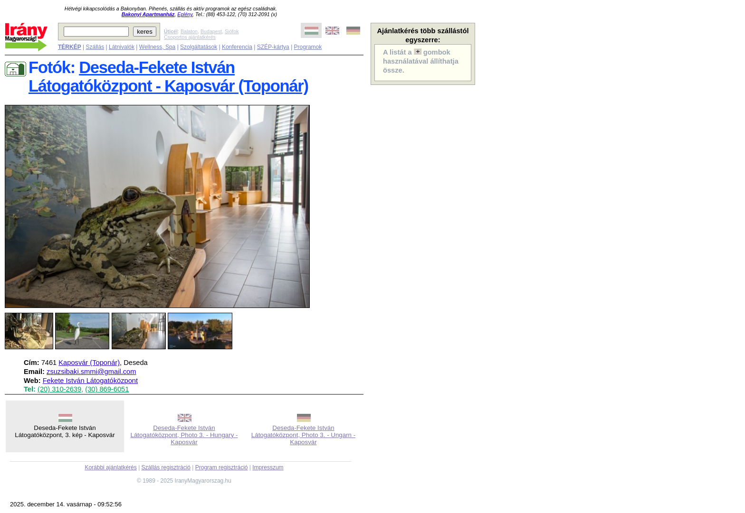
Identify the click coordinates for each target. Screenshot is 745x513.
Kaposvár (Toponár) (89, 362)
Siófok (232, 31)
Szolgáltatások (198, 47)
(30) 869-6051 (107, 389)
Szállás (95, 47)
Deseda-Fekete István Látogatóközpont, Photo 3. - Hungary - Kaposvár (184, 435)
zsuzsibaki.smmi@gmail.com (91, 371)
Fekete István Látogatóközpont (90, 380)
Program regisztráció (221, 467)
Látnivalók (121, 47)
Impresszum (267, 467)
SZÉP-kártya (273, 47)
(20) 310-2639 (59, 389)
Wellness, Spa (157, 47)
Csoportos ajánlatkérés (190, 37)
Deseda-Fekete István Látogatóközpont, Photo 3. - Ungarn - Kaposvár (303, 435)
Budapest (211, 31)
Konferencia (237, 47)
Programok (308, 47)
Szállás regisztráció (166, 467)
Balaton (189, 31)
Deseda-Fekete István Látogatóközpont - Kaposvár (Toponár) (168, 76)
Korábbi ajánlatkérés (110, 467)
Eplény (184, 14)
